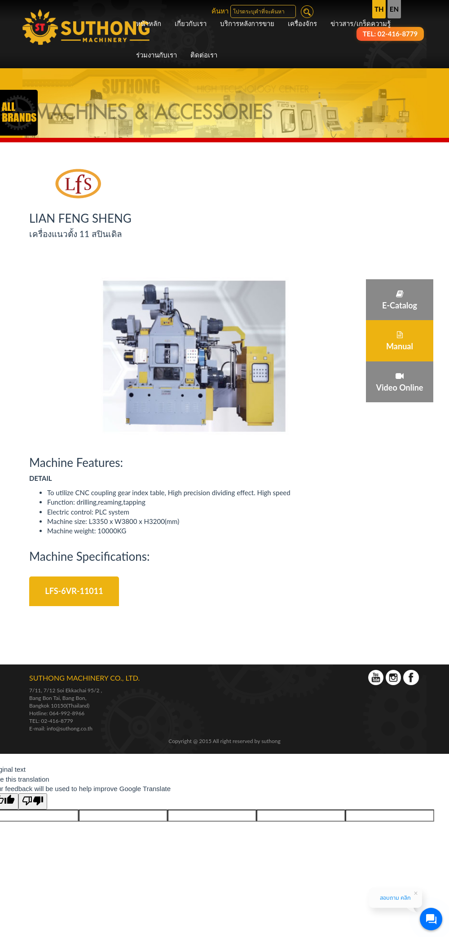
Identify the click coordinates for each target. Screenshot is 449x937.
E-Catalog (399, 300)
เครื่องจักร (302, 23)
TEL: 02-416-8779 (51, 720)
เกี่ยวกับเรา (191, 23)
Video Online (399, 382)
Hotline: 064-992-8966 (56, 713)
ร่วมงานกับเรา (156, 55)
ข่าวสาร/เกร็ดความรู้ (360, 23)
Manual (399, 341)
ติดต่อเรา (203, 55)
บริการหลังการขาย (247, 23)
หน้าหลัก (148, 23)
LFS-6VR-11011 (74, 591)
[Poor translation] (32, 801)
